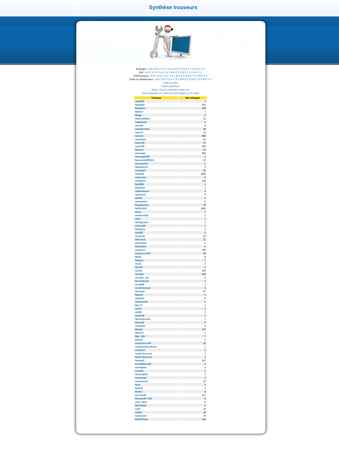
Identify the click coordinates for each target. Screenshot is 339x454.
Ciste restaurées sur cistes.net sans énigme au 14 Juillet (170, 93)
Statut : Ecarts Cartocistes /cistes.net (170, 89)
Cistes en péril (170, 82)
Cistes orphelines (170, 86)
